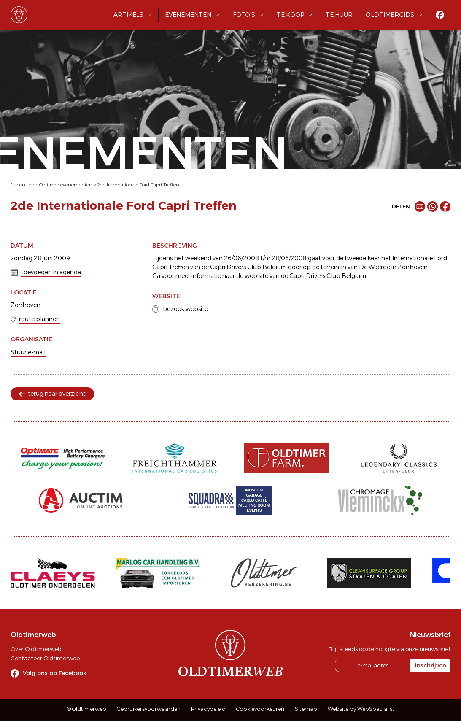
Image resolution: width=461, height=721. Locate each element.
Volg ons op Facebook (54, 673)
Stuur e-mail (28, 352)
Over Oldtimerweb (36, 648)
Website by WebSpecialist (361, 709)
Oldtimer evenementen (65, 185)
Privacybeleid (208, 709)
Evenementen (188, 15)
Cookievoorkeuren (260, 709)
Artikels (128, 15)
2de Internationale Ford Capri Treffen (138, 185)
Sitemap (306, 709)
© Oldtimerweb (86, 709)
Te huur (339, 15)
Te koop (290, 15)
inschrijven (430, 665)
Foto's (244, 15)
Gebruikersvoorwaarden (149, 709)
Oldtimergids (390, 15)
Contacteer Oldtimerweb (45, 658)
